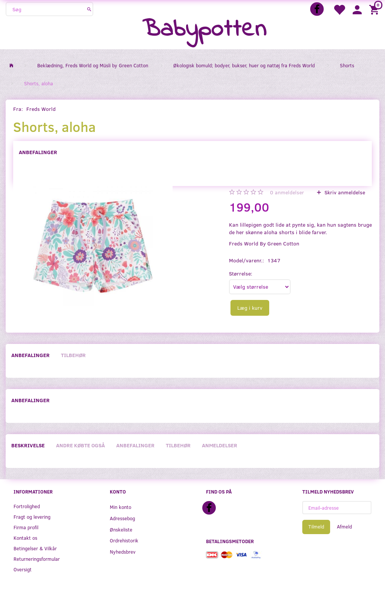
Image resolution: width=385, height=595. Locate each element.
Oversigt (23, 569)
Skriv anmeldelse (344, 192)
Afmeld (344, 526)
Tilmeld (316, 526)
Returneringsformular (37, 559)
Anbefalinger (38, 152)
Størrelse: (240, 273)
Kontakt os (25, 537)
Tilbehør (73, 355)
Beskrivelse (28, 445)
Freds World (41, 108)
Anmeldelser (219, 445)
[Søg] (89, 9)
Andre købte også (80, 445)
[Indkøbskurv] (375, 9)
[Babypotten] (204, 29)
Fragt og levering (32, 516)
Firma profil (26, 527)
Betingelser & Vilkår (35, 548)
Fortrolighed (27, 506)
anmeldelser (287, 192)
